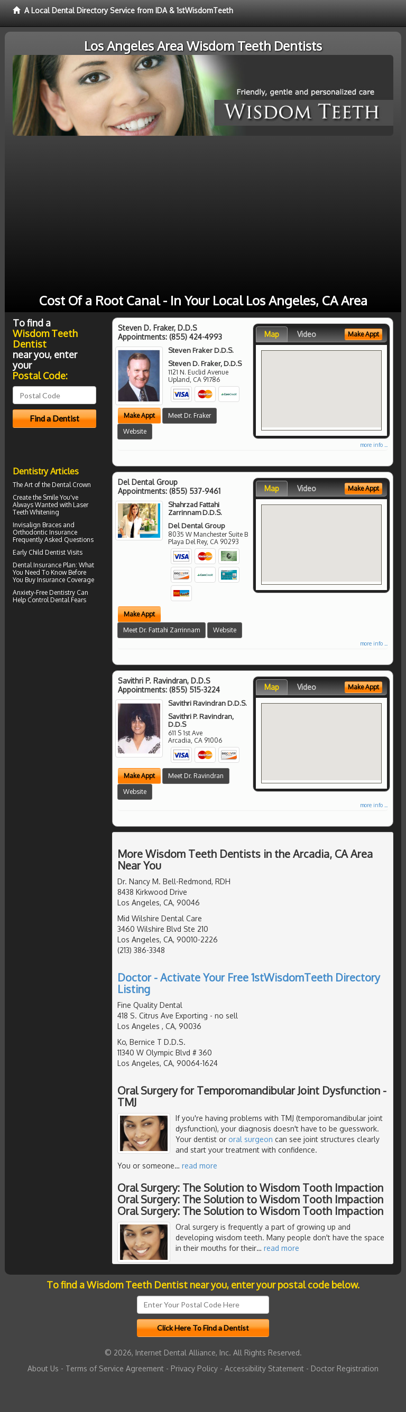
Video (306, 334)
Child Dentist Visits (55, 552)
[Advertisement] (203, 215)
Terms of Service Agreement (115, 1368)
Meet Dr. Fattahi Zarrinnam (161, 630)
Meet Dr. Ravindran (196, 776)
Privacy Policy (194, 1368)
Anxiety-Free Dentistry (44, 592)
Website (134, 431)
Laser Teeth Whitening (50, 508)
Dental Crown (71, 485)
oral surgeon (250, 1139)
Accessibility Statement (264, 1368)
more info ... (373, 445)
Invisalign (27, 525)
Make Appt (139, 415)
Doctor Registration (345, 1368)
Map (271, 334)
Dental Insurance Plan (44, 565)
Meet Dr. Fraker (189, 415)
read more (199, 1165)
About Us (43, 1368)
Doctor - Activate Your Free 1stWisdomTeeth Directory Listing (248, 983)
